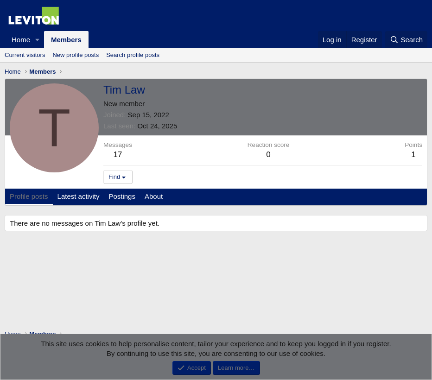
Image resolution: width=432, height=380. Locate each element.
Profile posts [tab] (29, 196)
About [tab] (154, 196)
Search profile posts (132, 54)
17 (118, 154)
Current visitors (25, 54)
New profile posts (75, 54)
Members (66, 40)
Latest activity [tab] (78, 196)
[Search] (406, 39)
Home (21, 40)
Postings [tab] (121, 196)
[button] (37, 39)
